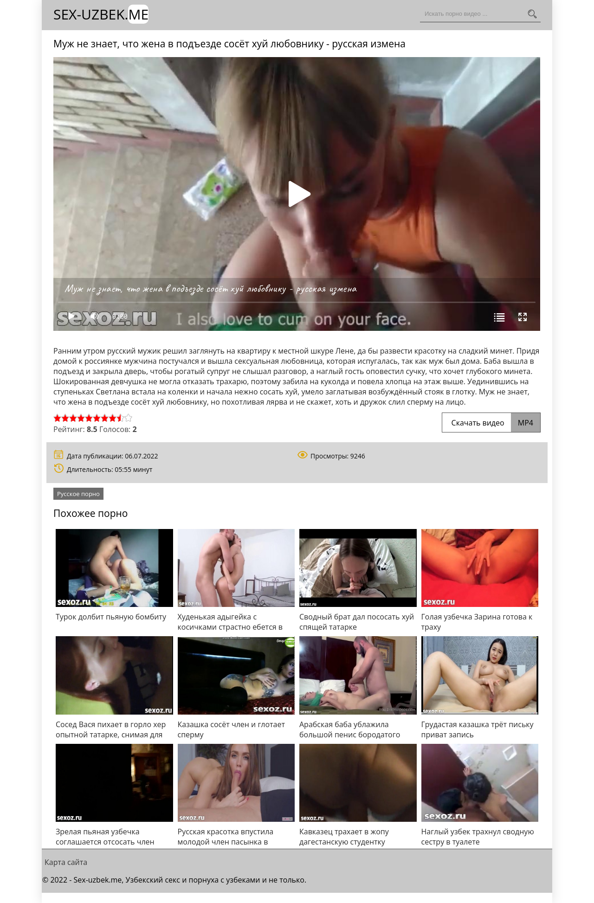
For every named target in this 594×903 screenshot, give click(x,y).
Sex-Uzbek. (100, 14)
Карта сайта (66, 862)
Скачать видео (491, 423)
